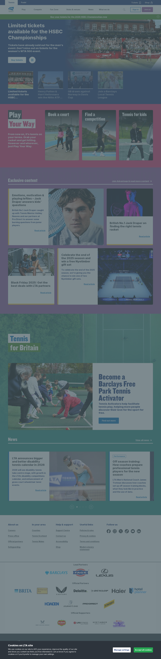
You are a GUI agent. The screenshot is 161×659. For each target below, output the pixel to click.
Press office (13, 536)
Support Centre (63, 530)
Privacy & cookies (88, 536)
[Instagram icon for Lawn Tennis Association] (115, 531)
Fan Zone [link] (54, 9)
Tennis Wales (38, 541)
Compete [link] (38, 9)
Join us (147, 9)
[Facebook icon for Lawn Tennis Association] (109, 531)
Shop (58, 547)
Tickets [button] (136, 3)
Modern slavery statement (87, 548)
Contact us (61, 536)
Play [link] (24, 9)
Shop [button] (149, 3)
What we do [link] (104, 9)
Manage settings (121, 650)
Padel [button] (23, 2)
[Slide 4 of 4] (86, 506)
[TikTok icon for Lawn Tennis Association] (127, 531)
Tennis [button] (11, 2)
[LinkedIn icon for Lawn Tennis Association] (139, 531)
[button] (27, 9)
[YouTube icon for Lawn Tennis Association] (133, 531)
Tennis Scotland (39, 536)
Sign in (136, 9)
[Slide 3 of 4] (83, 506)
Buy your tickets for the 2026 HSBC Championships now (78, 17)
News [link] (90, 9)
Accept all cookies (143, 650)
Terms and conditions (89, 541)
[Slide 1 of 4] (76, 506)
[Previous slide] (72, 507)
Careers (11, 530)
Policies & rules (87, 530)
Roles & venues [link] (73, 9)
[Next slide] (91, 507)
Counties (36, 530)
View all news (144, 440)
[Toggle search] (124, 9)
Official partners (15, 541)
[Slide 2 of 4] (79, 506)
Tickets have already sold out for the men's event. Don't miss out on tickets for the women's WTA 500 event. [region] (35, 48)
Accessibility (62, 541)
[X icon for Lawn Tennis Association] (121, 531)
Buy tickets (17, 60)
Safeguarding (14, 547)
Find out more (109, 420)
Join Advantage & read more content (132, 181)
